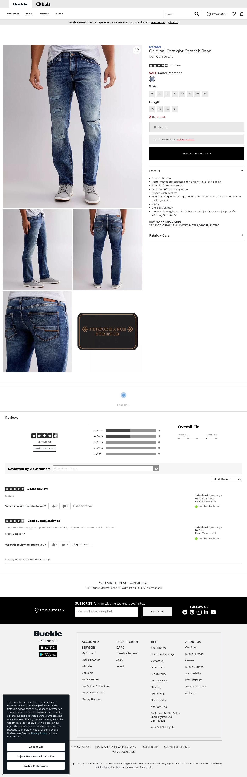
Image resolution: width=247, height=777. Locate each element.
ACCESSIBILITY (150, 746)
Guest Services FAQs (162, 654)
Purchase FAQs (159, 680)
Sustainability (193, 673)
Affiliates (190, 693)
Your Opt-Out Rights (162, 727)
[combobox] (179, 13)
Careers (189, 660)
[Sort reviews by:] (227, 479)
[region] (36, 734)
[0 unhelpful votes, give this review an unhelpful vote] (65, 506)
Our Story (190, 647)
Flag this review (83, 505)
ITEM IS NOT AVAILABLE (197, 153)
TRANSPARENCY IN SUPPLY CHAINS (115, 746)
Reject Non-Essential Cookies (36, 756)
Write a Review (44, 448)
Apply (119, 659)
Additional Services (93, 692)
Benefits (121, 666)
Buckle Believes (194, 667)
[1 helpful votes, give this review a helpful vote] (53, 544)
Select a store (185, 139)
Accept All (36, 746)
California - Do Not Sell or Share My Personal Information (165, 716)
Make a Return (90, 679)
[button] (13, 14)
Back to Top (42, 559)
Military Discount (91, 699)
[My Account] (217, 14)
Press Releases (193, 680)
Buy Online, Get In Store (96, 686)
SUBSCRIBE (157, 611)
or (159, 22)
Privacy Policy (39, 733)
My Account (88, 653)
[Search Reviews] (106, 468)
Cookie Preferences (177, 746)
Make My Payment (127, 653)
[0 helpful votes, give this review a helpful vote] (53, 506)
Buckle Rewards (91, 659)
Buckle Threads (194, 653)
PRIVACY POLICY (79, 746)
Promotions (157, 693)
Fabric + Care (196, 235)
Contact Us (157, 661)
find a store (52, 610)
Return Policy (158, 674)
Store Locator (158, 700)
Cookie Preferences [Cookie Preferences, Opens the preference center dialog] (36, 765)
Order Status (158, 667)
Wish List (87, 666)
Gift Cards (87, 673)
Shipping (156, 687)
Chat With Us (158, 647)
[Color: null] (152, 79)
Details (196, 171)
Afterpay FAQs (159, 706)
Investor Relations (195, 686)
